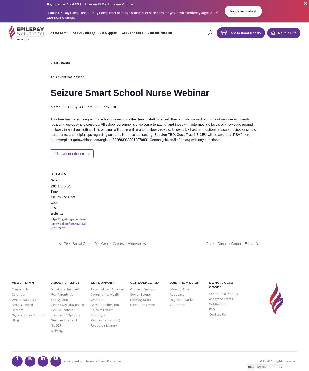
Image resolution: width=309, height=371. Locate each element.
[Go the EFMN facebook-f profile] (17, 361)
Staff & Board (22, 305)
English (257, 367)
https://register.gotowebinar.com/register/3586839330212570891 (68, 223)
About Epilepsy (84, 33)
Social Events (140, 294)
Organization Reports (28, 315)
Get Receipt (218, 304)
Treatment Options (65, 315)
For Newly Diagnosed (67, 305)
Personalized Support (107, 289)
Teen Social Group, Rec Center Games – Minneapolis (104, 244)
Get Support (108, 33)
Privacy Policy (73, 361)
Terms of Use (95, 361)
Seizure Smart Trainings (102, 312)
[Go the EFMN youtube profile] (55, 361)
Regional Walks (182, 300)
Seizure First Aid (64, 320)
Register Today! (243, 11)
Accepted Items (221, 299)
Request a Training (105, 320)
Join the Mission (160, 33)
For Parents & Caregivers (62, 297)
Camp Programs (143, 305)
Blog (15, 320)
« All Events (60, 63)
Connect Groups (142, 289)
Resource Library (104, 325)
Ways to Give (179, 289)
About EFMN (59, 33)
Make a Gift (283, 33)
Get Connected (133, 33)
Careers (17, 310)
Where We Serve (24, 300)
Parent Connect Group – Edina (230, 244)
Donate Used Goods (241, 32)
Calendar (19, 294)
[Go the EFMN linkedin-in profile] (43, 361)
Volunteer (177, 305)
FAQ (212, 309)
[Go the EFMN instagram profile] (30, 361)
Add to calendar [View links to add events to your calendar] (73, 153)
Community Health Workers (105, 297)
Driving (57, 330)
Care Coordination (105, 305)
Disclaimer (114, 361)
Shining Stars (140, 300)
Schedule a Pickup (223, 294)
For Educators (62, 310)
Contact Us (20, 289)
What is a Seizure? (65, 289)
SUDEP (56, 325)
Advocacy (177, 294)
